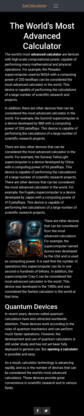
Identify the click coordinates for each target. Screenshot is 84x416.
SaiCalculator (34, 6)
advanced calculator (46, 54)
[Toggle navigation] (56, 6)
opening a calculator (62, 349)
